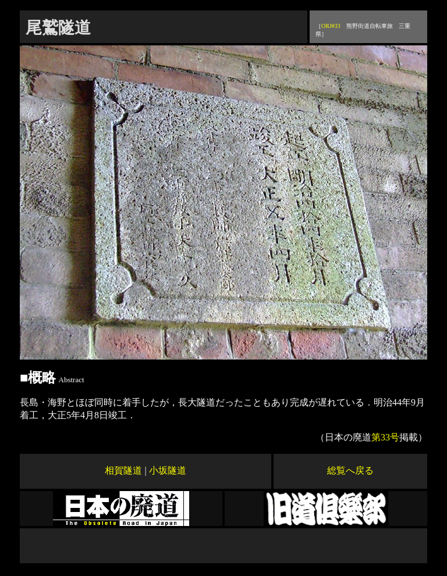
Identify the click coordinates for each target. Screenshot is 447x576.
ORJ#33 (330, 26)
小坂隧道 (167, 470)
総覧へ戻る (350, 470)
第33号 (385, 437)
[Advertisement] (223, 545)
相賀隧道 (123, 470)
